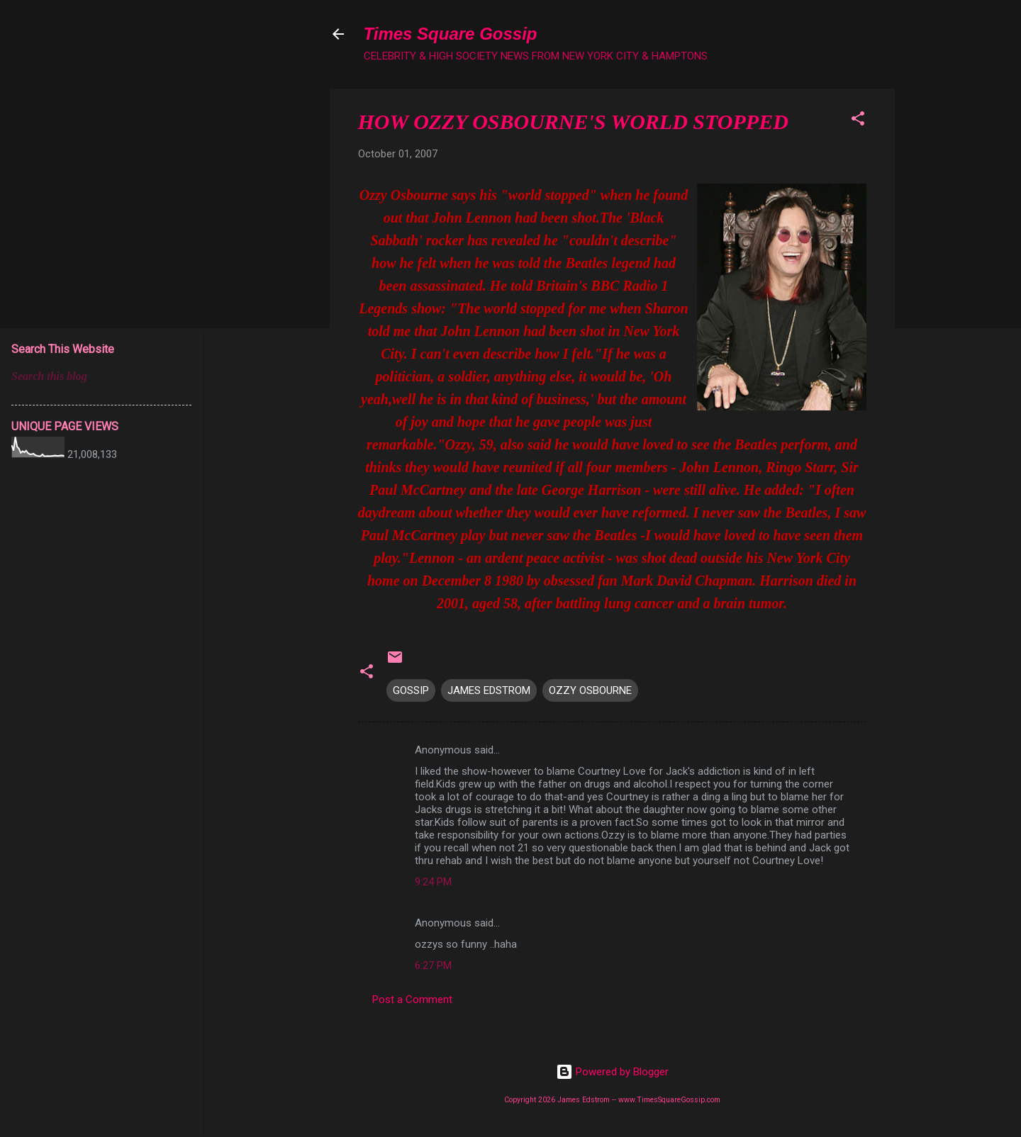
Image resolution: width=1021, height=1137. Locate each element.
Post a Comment (412, 999)
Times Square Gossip (450, 33)
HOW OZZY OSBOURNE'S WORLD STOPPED (573, 121)
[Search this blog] (101, 376)
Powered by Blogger (612, 1071)
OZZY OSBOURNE (590, 690)
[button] (857, 121)
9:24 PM (433, 881)
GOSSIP (411, 690)
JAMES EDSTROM (488, 690)
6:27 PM (433, 965)
